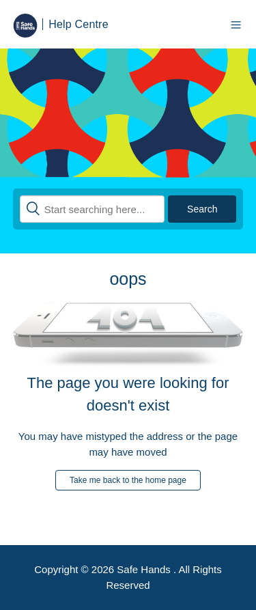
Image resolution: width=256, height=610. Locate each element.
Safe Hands (145, 569)
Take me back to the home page (128, 480)
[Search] (92, 209)
